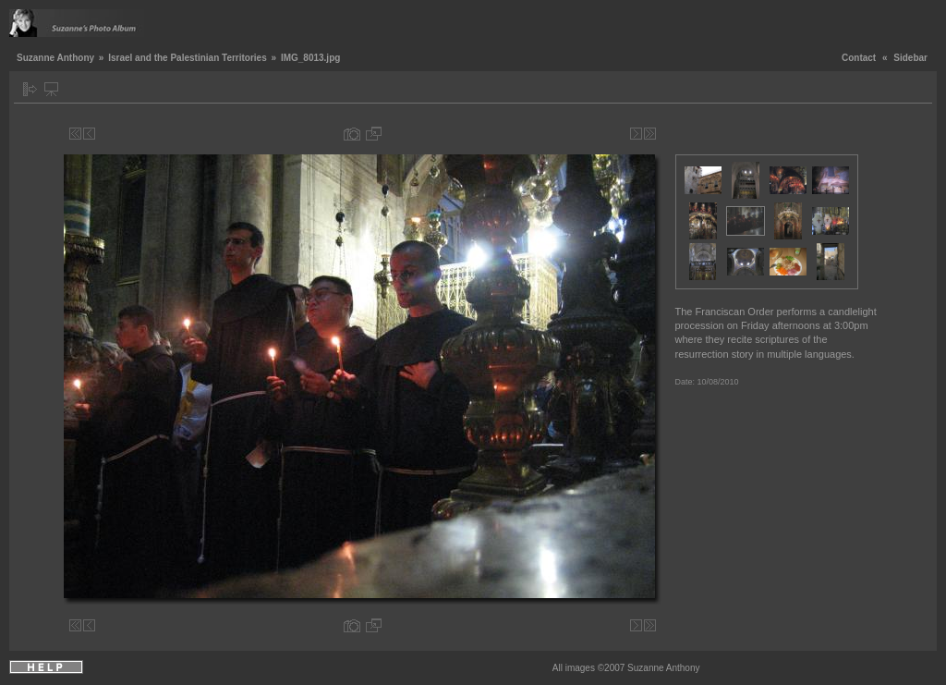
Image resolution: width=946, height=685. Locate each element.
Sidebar (910, 58)
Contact (859, 58)
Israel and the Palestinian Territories (187, 58)
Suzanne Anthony (55, 58)
